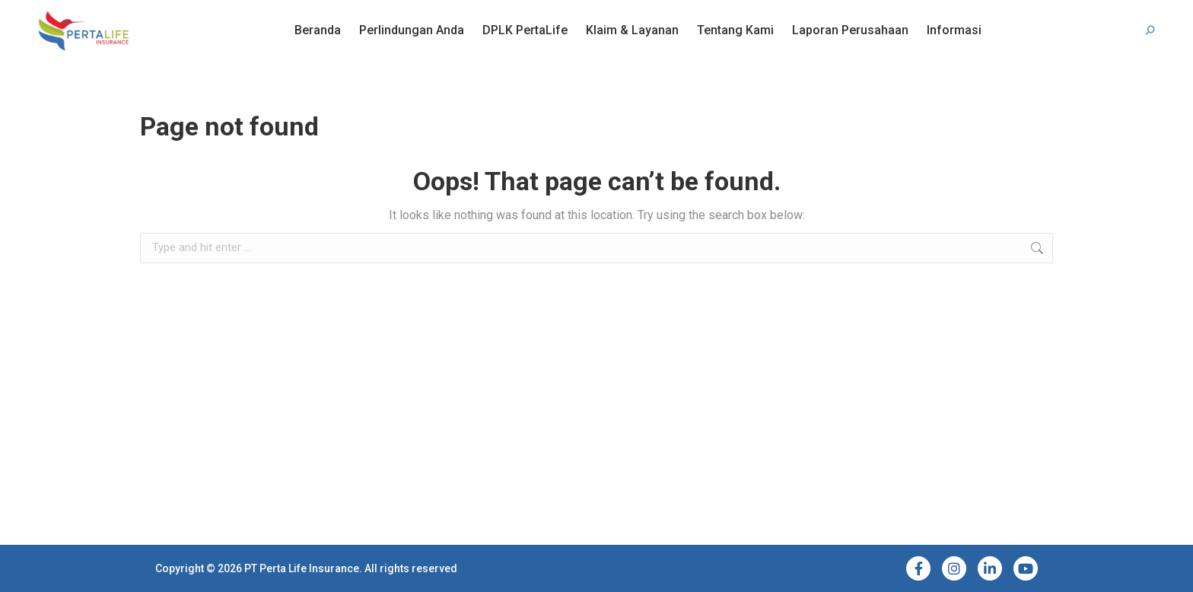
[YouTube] (1025, 568)
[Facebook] (918, 568)
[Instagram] (954, 568)
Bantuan (88, 13)
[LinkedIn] (990, 568)
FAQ (46, 13)
